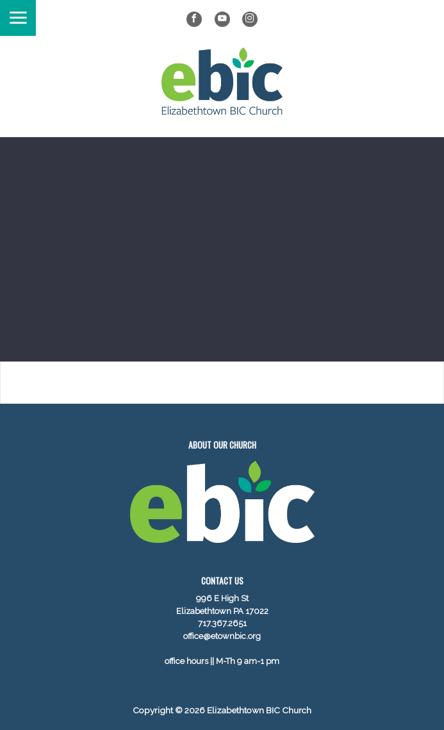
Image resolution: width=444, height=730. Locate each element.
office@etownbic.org (222, 636)
